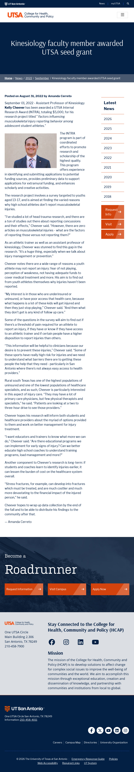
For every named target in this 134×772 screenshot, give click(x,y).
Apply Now (110, 589)
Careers (57, 742)
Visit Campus (67, 589)
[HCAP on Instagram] (67, 643)
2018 (107, 196)
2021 (107, 167)
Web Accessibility (47, 763)
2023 (108, 148)
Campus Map (73, 742)
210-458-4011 (28, 719)
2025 (108, 129)
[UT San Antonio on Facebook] (91, 730)
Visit (113, 224)
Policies (113, 758)
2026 (108, 119)
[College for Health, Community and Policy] (30, 15)
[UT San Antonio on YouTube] (108, 730)
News (19, 78)
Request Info (113, 212)
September (42, 78)
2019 (107, 187)
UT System (90, 763)
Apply (113, 234)
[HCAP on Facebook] (53, 643)
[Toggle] (122, 15)
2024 (108, 138)
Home (8, 78)
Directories (90, 742)
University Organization (114, 742)
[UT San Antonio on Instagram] (125, 730)
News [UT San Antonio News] (102, 4)
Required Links (71, 763)
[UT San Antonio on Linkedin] (117, 730)
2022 (28, 78)
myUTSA (115, 4)
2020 (108, 177)
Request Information (23, 589)
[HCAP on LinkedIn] (81, 643)
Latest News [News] (110, 105)
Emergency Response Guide (88, 758)
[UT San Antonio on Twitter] (100, 730)
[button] (128, 4)
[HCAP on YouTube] (96, 643)
